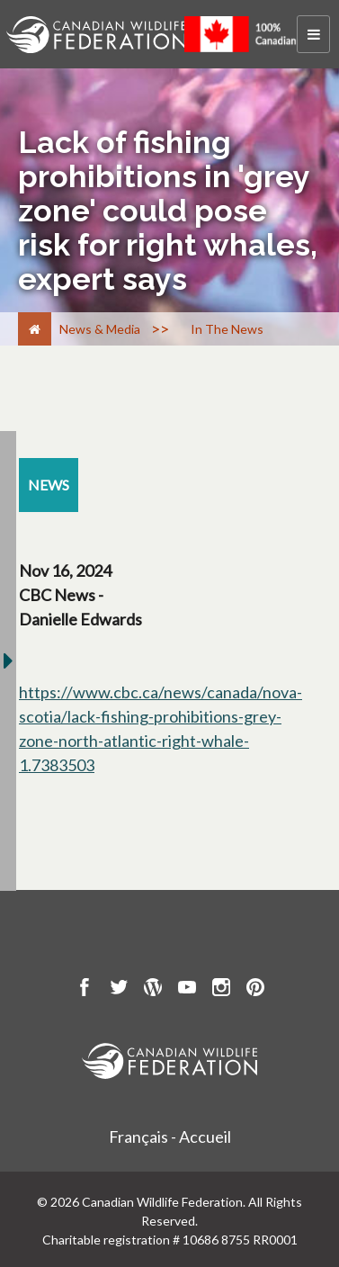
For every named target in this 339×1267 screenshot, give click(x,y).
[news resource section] (48, 485)
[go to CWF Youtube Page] (187, 990)
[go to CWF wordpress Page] (153, 990)
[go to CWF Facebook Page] (85, 990)
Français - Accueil (170, 1136)
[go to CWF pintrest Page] (255, 990)
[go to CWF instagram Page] (221, 990)
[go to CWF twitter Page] (119, 990)
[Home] (34, 329)
